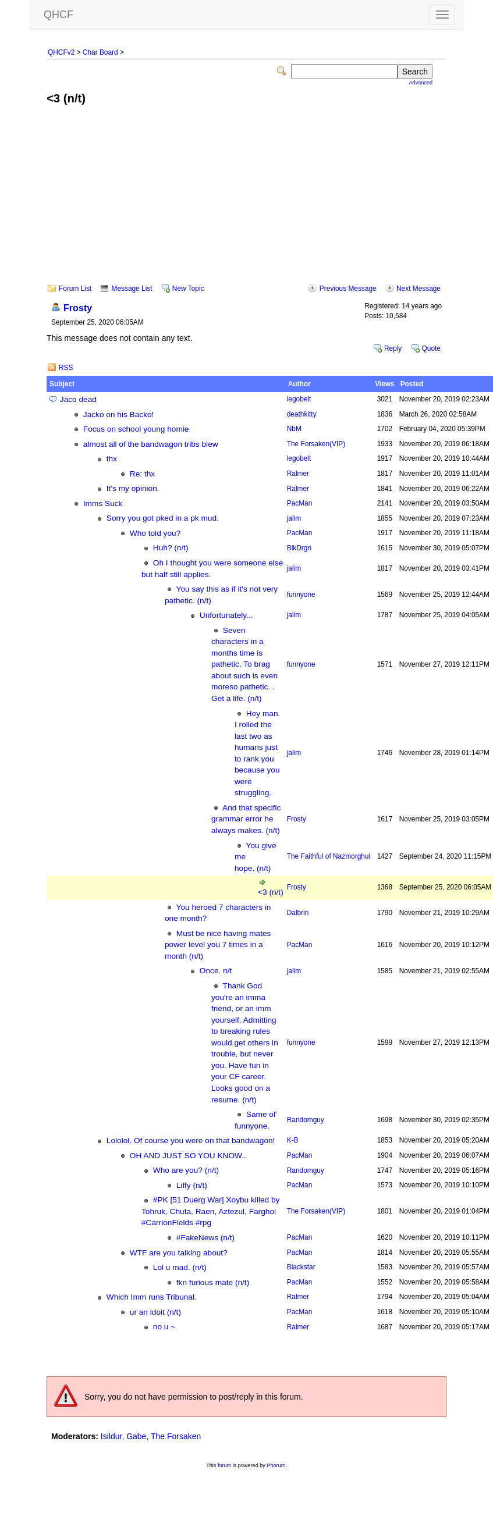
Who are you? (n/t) (186, 1170)
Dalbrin (298, 913)
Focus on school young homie (136, 429)
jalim (294, 518)
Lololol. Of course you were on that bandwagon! (191, 1140)
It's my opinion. (133, 488)
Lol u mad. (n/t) (180, 1267)
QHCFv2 (61, 52)
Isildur (111, 1436)
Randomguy (305, 1120)
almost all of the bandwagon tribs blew (150, 444)
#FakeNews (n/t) (205, 1237)
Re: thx (142, 473)
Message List (131, 288)
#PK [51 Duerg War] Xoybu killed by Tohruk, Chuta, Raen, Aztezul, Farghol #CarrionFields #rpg (210, 1211)
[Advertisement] (246, 202)
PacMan (300, 503)
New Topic (188, 288)
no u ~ (164, 1326)
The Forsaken (316, 444)
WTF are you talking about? (179, 1252)
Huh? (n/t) (171, 547)
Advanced (420, 83)
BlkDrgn (299, 548)
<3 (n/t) (270, 892)
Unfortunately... (226, 615)
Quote (431, 348)
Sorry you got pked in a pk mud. (163, 518)
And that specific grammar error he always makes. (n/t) (246, 819)
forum (224, 1465)
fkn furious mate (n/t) (212, 1282)
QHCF (58, 14)
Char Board (100, 52)
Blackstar (301, 1267)
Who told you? (155, 533)
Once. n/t (216, 970)
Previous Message (348, 288)
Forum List (75, 288)
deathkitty (302, 414)
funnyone (301, 594)
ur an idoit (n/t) (155, 1312)
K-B (293, 1140)
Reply (393, 348)
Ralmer (298, 473)
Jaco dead (78, 399)
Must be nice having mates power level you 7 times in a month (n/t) (218, 944)
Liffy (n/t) (191, 1185)
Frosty (77, 308)
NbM (294, 429)
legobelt (299, 399)
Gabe (136, 1436)
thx (112, 458)
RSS (66, 368)
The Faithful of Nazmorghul (328, 856)
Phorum (276, 1465)
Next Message (418, 288)
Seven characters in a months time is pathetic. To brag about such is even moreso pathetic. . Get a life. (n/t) (244, 664)
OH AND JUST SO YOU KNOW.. (188, 1155)
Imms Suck (103, 503)
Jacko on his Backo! (118, 414)
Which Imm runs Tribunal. (152, 1297)
